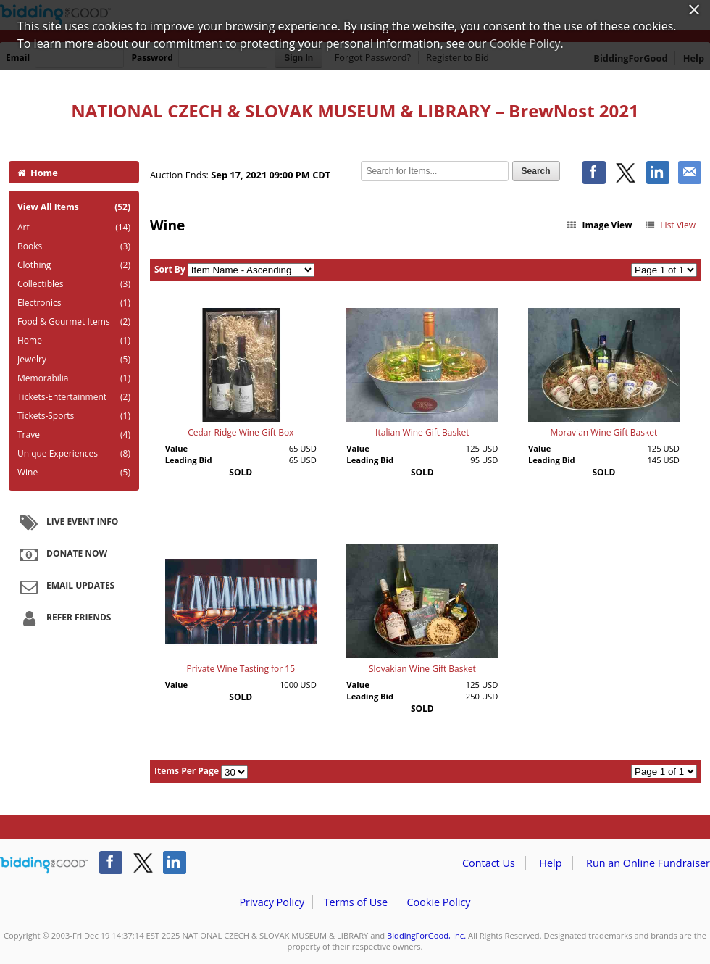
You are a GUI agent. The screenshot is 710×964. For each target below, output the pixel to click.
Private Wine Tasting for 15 (240, 668)
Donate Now (61, 554)
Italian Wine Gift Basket (422, 432)
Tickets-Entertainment (73, 397)
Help (550, 863)
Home (37, 172)
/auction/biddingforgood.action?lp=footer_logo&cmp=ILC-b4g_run (44, 865)
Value (176, 448)
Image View (599, 225)
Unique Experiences (73, 453)
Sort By (169, 269)
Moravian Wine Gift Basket (604, 432)
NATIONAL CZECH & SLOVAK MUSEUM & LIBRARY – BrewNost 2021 (354, 110)
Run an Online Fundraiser (648, 863)
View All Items (73, 207)
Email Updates (65, 586)
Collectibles (73, 284)
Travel (73, 435)
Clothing (73, 265)
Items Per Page (186, 771)
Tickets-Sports (73, 416)
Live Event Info (67, 523)
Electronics (73, 303)
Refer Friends (63, 618)
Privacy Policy (271, 902)
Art (73, 227)
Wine (73, 472)
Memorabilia (73, 378)
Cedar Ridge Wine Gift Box (240, 432)
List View (670, 225)
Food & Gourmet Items (73, 322)
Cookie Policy (438, 902)
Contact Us (488, 863)
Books (73, 246)
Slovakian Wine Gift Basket (422, 668)
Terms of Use (356, 902)
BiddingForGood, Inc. (426, 935)
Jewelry (73, 359)
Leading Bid (188, 459)
